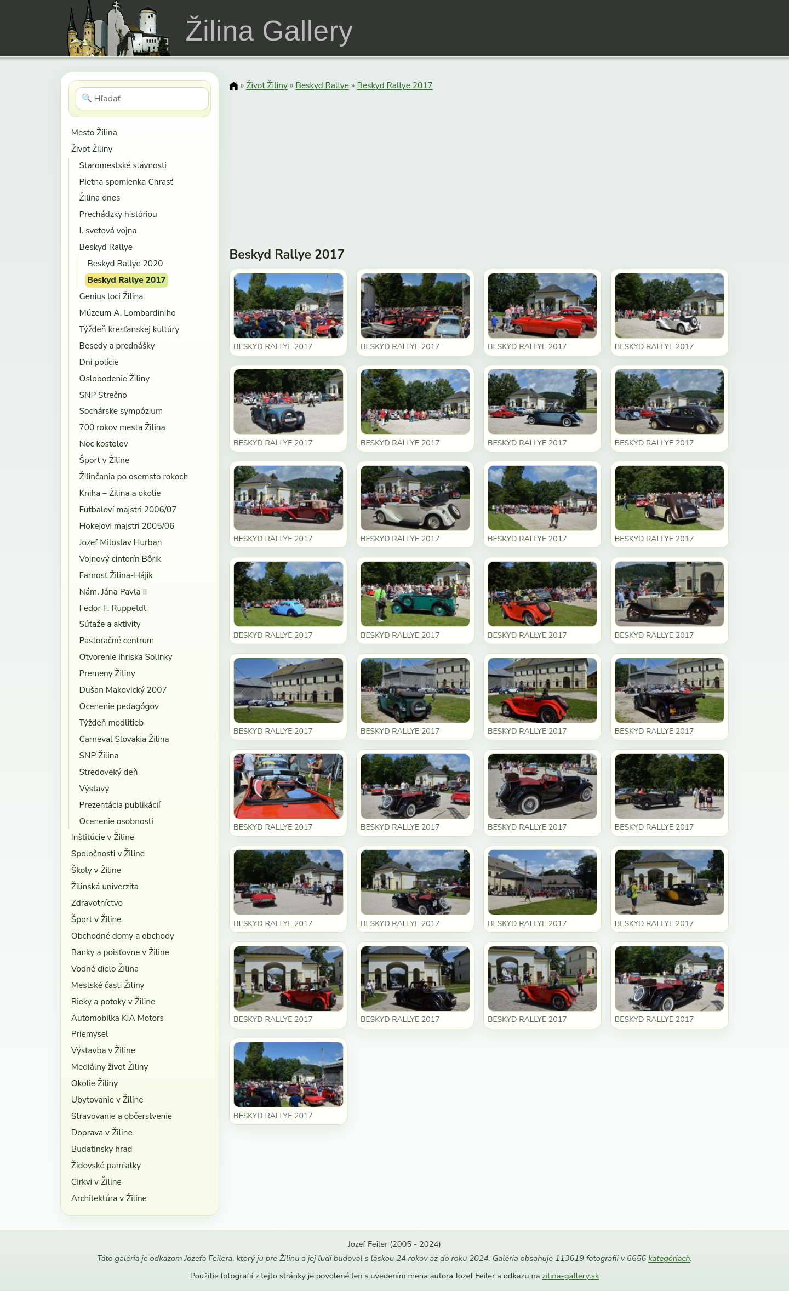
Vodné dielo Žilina (105, 968)
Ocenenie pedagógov (119, 706)
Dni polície (99, 362)
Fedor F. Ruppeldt (112, 608)
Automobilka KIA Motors (117, 1018)
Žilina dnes (100, 197)
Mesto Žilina (94, 132)
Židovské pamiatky (106, 1165)
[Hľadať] (142, 98)
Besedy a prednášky (117, 345)
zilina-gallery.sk (570, 1275)
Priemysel (89, 1033)
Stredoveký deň (108, 772)
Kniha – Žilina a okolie (120, 493)
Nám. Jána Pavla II (113, 591)
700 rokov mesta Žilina (122, 427)
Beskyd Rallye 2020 (125, 263)
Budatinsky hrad (102, 1149)
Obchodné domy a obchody (122, 935)
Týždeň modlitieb (111, 722)
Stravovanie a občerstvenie (121, 1116)
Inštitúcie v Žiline (102, 837)
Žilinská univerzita (105, 886)
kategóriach (669, 1258)
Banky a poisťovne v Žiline (120, 952)
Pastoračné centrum (117, 640)
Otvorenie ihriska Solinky (126, 656)
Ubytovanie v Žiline (107, 1099)
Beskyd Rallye (106, 247)
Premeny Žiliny (107, 673)
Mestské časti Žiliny (108, 985)
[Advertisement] (479, 161)
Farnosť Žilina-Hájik (116, 575)
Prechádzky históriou (118, 214)
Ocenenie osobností (116, 821)
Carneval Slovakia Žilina (124, 739)
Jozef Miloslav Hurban (120, 542)
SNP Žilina (99, 755)
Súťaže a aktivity (110, 624)
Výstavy (94, 788)
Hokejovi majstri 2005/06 (127, 526)
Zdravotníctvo (97, 903)
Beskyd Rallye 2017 (126, 279)
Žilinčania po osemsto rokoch (133, 476)
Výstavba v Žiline (103, 1050)
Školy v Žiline (96, 870)
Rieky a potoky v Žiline (113, 1001)
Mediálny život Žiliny (109, 1066)
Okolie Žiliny (94, 1083)
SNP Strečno (103, 395)
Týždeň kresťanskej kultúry (129, 329)
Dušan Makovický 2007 (123, 689)
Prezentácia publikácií (120, 804)
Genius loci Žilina (111, 296)
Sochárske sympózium (121, 410)
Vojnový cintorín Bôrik (120, 558)
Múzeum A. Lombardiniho (127, 312)
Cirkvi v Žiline (96, 1181)
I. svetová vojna (108, 230)
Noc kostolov (103, 443)
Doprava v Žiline (102, 1132)
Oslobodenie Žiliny (114, 378)
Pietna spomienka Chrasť (126, 181)
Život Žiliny (91, 149)
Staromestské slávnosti (123, 165)
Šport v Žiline (104, 460)
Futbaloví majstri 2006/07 (128, 509)
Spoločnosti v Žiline (108, 853)
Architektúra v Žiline (109, 1198)
